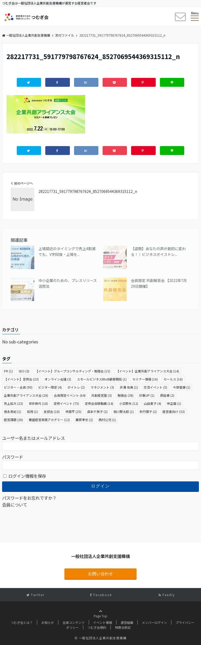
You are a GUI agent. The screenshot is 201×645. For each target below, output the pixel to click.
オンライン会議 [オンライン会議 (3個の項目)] (57, 379)
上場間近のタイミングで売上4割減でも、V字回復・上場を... (67, 251)
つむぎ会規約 (96, 627)
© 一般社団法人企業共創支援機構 (100, 638)
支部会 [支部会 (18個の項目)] (52, 411)
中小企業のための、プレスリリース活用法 (67, 283)
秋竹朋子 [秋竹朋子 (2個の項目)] (148, 411)
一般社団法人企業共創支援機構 (26, 35)
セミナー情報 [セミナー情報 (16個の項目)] (145, 379)
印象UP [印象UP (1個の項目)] (146, 395)
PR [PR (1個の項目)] (8, 371)
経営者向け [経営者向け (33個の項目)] (174, 411)
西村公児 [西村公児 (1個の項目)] (107, 419)
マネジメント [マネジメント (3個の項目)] (102, 387)
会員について (14, 505)
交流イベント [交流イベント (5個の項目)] (155, 387)
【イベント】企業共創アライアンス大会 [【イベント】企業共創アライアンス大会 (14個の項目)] (147, 371)
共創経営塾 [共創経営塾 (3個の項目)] (101, 395)
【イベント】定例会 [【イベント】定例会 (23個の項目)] (21, 379)
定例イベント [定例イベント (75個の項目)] (66, 403)
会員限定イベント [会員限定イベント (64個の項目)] (70, 395)
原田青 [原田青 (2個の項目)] (167, 395)
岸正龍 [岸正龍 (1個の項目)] (174, 403)
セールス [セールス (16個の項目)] (173, 379)
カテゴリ (10, 329)
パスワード (12, 457)
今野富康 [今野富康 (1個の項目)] (181, 387)
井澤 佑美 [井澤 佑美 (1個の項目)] (129, 387)
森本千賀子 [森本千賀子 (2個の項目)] (97, 411)
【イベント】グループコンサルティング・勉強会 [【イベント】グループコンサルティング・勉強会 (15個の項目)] (72, 371)
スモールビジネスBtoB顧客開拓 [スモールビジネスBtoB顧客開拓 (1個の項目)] (102, 379)
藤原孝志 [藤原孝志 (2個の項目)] (84, 419)
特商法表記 (123, 627)
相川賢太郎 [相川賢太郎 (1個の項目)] (123, 411)
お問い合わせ (100, 574)
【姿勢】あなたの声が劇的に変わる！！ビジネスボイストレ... (158, 251)
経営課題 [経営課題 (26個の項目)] (13, 419)
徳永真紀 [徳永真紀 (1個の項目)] (12, 411)
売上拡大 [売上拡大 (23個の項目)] (13, 403)
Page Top (100, 618)
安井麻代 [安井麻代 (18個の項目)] (38, 403)
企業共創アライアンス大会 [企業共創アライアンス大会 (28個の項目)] (26, 395)
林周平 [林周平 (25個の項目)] (73, 411)
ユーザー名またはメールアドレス (33, 438)
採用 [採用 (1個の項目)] (32, 411)
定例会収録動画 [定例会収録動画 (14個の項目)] (99, 403)
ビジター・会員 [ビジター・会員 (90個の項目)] (18, 387)
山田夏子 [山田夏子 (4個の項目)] (152, 403)
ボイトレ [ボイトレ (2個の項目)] (76, 387)
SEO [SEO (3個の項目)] (24, 371)
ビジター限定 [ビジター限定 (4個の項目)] (50, 387)
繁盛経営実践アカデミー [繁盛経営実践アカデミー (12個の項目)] (49, 419)
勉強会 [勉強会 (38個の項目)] (125, 395)
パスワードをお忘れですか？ (29, 498)
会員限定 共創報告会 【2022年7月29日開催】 (159, 283)
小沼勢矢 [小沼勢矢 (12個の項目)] (128, 403)
